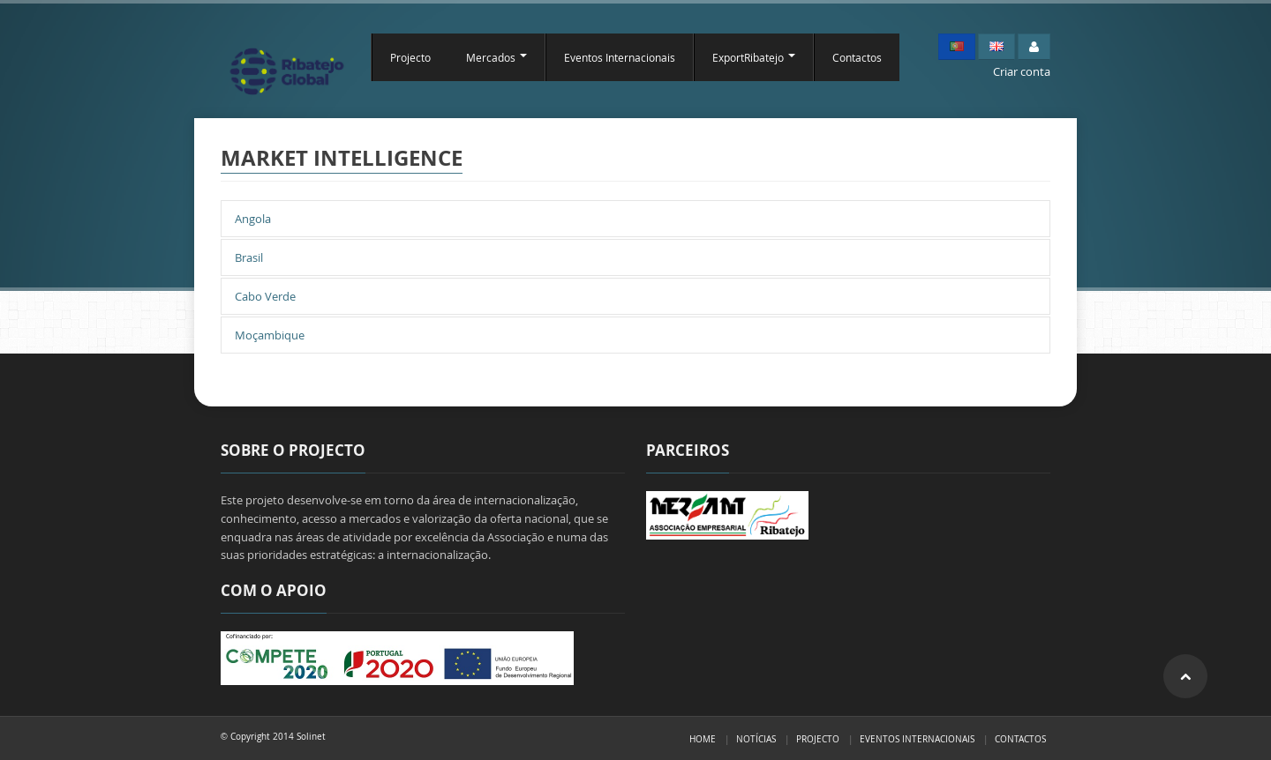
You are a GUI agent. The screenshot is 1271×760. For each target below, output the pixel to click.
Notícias (756, 739)
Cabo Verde (265, 296)
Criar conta (1021, 71)
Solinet (311, 736)
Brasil (249, 257)
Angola (253, 219)
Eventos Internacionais (619, 57)
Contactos (857, 57)
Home (702, 739)
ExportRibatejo (753, 57)
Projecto (410, 57)
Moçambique (270, 335)
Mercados (496, 57)
